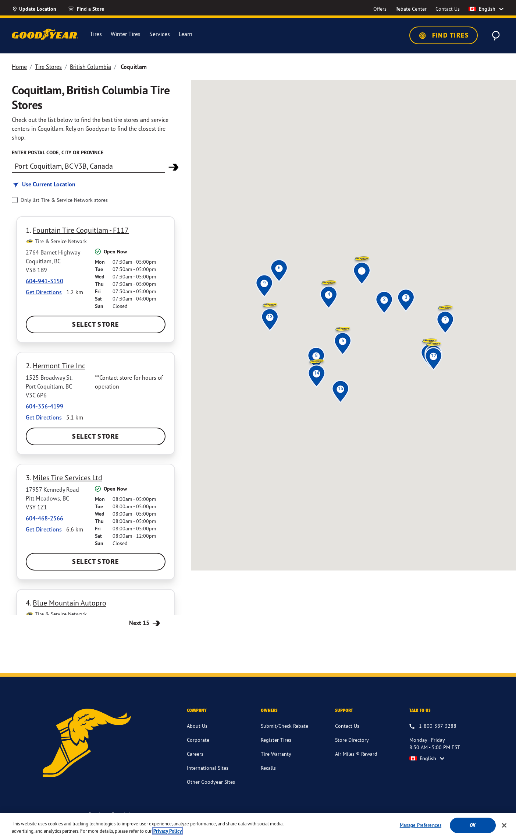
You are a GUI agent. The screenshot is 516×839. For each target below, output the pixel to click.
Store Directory (352, 740)
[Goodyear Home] (45, 34)
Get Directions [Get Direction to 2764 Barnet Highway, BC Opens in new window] (44, 292)
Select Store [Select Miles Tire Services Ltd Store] (95, 561)
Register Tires (276, 740)
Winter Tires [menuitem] (125, 34)
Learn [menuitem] (185, 34)
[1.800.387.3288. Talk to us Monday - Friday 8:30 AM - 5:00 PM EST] (432, 726)
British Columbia (90, 66)
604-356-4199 (44, 406)
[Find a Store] (99, 9)
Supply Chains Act (383, 815)
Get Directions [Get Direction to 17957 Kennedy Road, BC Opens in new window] (44, 529)
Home (19, 66)
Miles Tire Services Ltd (67, 477)
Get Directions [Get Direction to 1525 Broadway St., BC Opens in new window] (44, 417)
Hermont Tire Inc (59, 365)
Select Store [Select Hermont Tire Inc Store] (95, 436)
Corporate (198, 740)
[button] (362, 270)
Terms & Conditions (285, 815)
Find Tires (443, 35)
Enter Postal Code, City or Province (57, 152)
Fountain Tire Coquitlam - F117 (81, 230)
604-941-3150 (44, 281)
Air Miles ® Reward (356, 754)
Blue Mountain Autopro (69, 602)
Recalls (268, 768)
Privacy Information (335, 815)
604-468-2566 (44, 518)
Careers (195, 754)
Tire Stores (48, 66)
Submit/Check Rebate (284, 726)
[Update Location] (34, 9)
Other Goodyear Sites (211, 782)
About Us (197, 726)
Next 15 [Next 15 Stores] (145, 622)
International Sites (207, 768)
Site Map (419, 815)
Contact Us (347, 726)
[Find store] (88, 165)
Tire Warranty (276, 754)
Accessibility (243, 815)
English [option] (482, 9)
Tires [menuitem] (96, 34)
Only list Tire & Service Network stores (64, 200)
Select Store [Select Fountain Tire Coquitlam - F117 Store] (95, 324)
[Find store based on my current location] (43, 184)
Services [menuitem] (159, 34)
